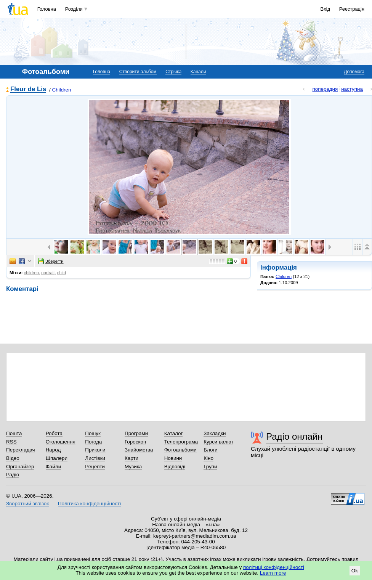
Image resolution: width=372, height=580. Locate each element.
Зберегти (51, 261)
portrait (48, 272)
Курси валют (218, 442)
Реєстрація (351, 9)
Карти (131, 458)
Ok (354, 571)
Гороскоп (135, 442)
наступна (352, 89)
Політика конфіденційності (89, 503)
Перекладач (20, 450)
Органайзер (20, 466)
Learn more (273, 573)
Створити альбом (138, 71)
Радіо (12, 474)
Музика (133, 466)
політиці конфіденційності (273, 567)
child (61, 272)
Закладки (215, 433)
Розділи (74, 9)
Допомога (354, 71)
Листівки (95, 458)
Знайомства (139, 450)
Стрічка (173, 71)
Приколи (95, 450)
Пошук (93, 433)
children (31, 272)
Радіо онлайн (294, 436)
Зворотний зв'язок (27, 503)
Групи (210, 466)
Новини (173, 458)
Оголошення (60, 442)
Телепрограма (181, 442)
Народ (53, 450)
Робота (54, 433)
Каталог (173, 433)
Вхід (325, 9)
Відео (12, 458)
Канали (198, 71)
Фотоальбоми (180, 450)
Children (61, 90)
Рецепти (95, 466)
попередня (325, 89)
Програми (136, 433)
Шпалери (56, 458)
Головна (46, 9)
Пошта (14, 433)
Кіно (208, 458)
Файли (53, 466)
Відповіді (175, 466)
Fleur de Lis (28, 89)
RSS (11, 442)
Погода (93, 442)
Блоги (211, 450)
